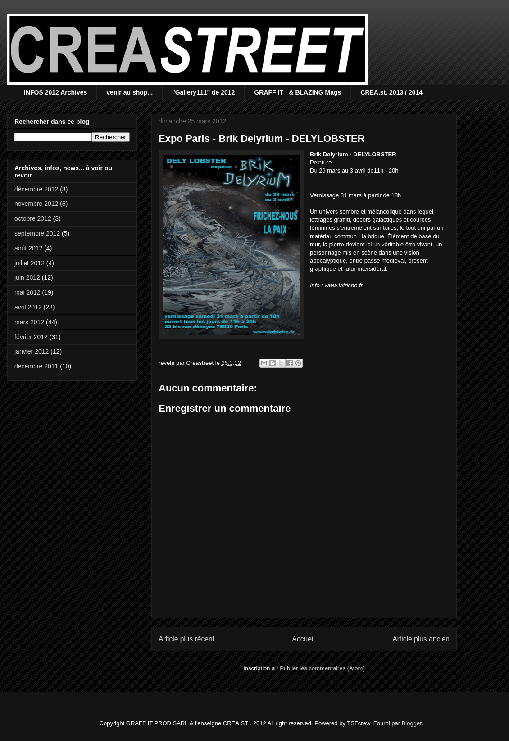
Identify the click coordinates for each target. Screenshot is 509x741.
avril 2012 (28, 307)
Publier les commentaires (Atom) (322, 668)
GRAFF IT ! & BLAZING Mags (297, 92)
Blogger (412, 723)
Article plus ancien (421, 639)
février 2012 (31, 337)
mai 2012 (27, 292)
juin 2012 (27, 277)
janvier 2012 (31, 351)
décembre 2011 (36, 366)
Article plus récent (186, 639)
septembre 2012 (37, 233)
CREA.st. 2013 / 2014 (391, 92)
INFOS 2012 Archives (55, 92)
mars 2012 (29, 322)
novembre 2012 (36, 203)
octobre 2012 (32, 218)
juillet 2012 (29, 263)
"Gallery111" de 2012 (203, 92)
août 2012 (28, 248)
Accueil (303, 639)
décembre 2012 (36, 189)
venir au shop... (129, 92)
